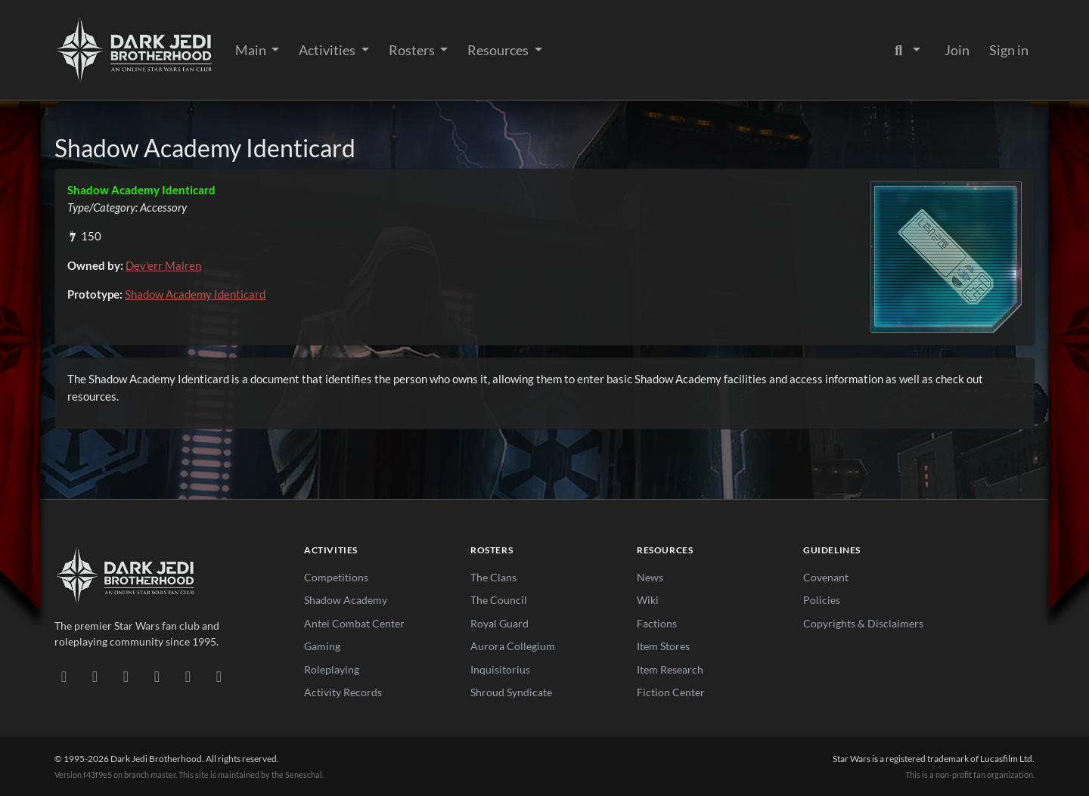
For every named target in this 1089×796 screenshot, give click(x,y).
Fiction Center (671, 692)
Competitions (336, 577)
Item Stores (663, 646)
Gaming (322, 646)
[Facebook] (125, 675)
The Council (498, 599)
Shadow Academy (345, 599)
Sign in (1008, 50)
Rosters (413, 50)
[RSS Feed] (218, 675)
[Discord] (63, 675)
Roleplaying (331, 669)
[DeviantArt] (94, 675)
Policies (821, 599)
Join (957, 50)
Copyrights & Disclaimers (863, 623)
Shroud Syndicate (511, 692)
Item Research (670, 669)
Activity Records (343, 692)
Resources (499, 50)
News (650, 577)
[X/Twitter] (187, 675)
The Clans (493, 577)
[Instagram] (156, 675)
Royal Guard (499, 623)
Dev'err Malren (163, 265)
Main (251, 50)
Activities (328, 50)
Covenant (826, 577)
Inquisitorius (500, 669)
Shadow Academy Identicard (195, 294)
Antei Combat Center (354, 623)
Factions (657, 623)
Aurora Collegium (512, 646)
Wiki (648, 599)
